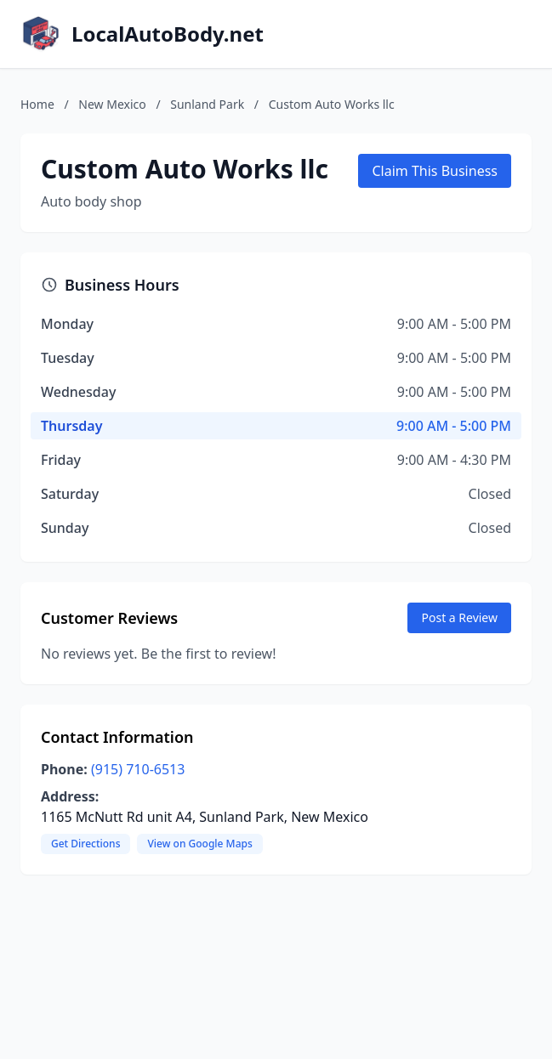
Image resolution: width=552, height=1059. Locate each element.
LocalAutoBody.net (167, 34)
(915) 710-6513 (138, 769)
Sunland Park (207, 104)
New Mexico (111, 104)
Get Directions (85, 843)
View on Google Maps (199, 843)
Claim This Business (435, 170)
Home (37, 104)
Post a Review (459, 617)
